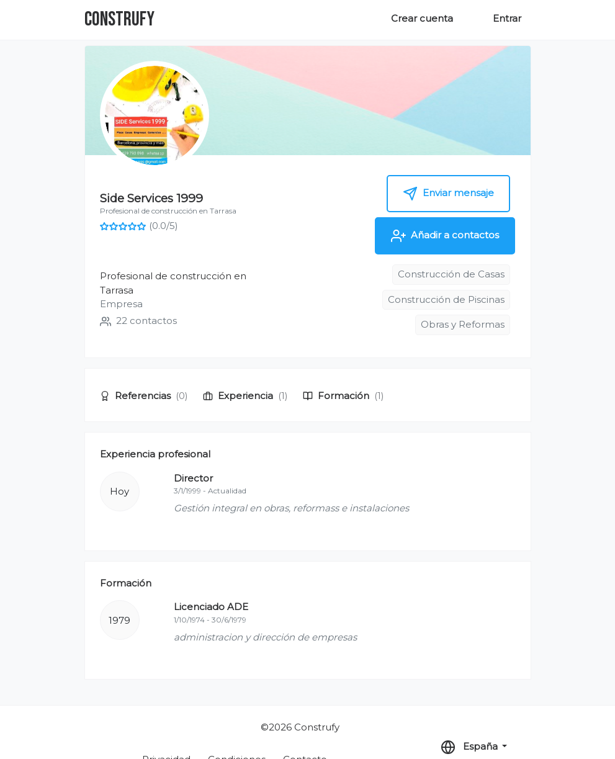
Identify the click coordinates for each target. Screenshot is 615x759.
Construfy (119, 19)
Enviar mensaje (448, 193)
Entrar (507, 18)
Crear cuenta (422, 18)
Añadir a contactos (445, 235)
